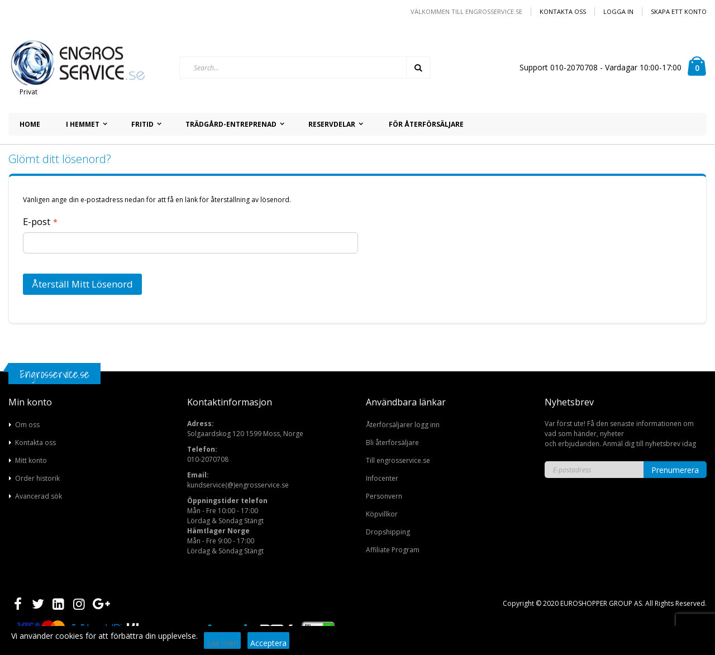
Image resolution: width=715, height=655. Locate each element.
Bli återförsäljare (392, 442)
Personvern (384, 496)
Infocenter (382, 478)
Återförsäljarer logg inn (403, 424)
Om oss (27, 424)
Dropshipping (388, 532)
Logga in (618, 11)
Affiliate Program (393, 549)
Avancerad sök (38, 496)
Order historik (37, 478)
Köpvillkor (382, 514)
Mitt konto (31, 460)
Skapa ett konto (679, 11)
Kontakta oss (563, 11)
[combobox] (305, 67)
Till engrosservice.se (398, 460)
